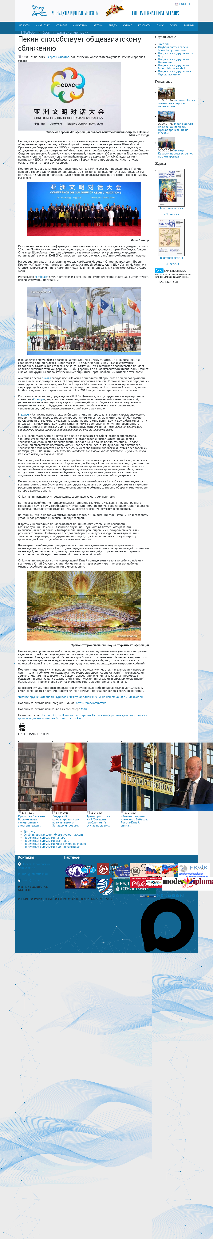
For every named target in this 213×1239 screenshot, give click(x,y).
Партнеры (72, 857)
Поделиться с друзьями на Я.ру (175, 54)
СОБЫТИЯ (61, 25)
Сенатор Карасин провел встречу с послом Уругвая (175, 153)
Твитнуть (163, 44)
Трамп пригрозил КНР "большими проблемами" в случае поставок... (98, 820)
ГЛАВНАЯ (28, 32)
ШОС (54, 715)
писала (46, 378)
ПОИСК (174, 25)
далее (25, 414)
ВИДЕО (113, 25)
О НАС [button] (160, 25)
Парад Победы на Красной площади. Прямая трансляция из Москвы (175, 128)
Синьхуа (38, 399)
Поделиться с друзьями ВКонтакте (173, 60)
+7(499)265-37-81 (33, 880)
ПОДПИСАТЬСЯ (168, 281)
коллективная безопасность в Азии (60, 718)
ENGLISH (183, 4)
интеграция (83, 715)
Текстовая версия (171, 208)
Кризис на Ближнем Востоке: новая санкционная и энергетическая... (31, 820)
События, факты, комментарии (65, 32)
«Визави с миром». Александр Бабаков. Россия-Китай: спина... (134, 820)
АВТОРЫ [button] (98, 25)
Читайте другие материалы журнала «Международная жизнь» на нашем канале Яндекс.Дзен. (80, 697)
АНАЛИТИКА (43, 25)
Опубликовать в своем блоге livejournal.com (173, 48)
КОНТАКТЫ (144, 25)
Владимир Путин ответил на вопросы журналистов (176, 103)
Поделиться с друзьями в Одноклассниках (174, 72)
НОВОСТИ (24, 25)
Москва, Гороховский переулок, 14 (34, 866)
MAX (84, 709)
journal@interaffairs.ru (33, 874)
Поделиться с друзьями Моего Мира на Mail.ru (173, 66)
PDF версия (171, 214)
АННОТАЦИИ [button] (80, 25)
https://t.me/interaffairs (91, 703)
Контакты (26, 857)
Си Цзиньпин (66, 715)
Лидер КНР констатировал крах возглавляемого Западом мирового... (66, 820)
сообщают (41, 277)
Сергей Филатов (58, 57)
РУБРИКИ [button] (189, 25)
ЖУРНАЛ (127, 25)
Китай (46, 715)
